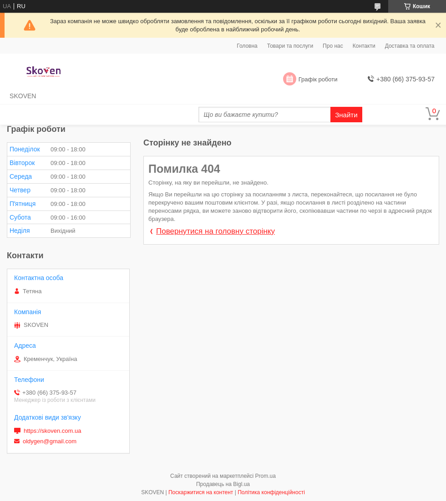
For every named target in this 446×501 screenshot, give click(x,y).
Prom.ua (265, 476)
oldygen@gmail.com (49, 441)
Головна (247, 46)
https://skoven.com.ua (52, 430)
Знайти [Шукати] (346, 115)
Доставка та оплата (410, 46)
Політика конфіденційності (271, 492)
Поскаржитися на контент (200, 492)
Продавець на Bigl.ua (223, 484)
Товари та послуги (290, 46)
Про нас (333, 46)
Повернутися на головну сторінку (215, 231)
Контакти (364, 46)
